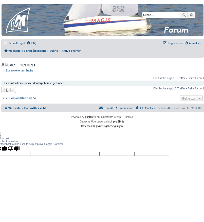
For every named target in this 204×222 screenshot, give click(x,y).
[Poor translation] (14, 148)
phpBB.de (118, 121)
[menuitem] (31, 43)
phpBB (89, 117)
